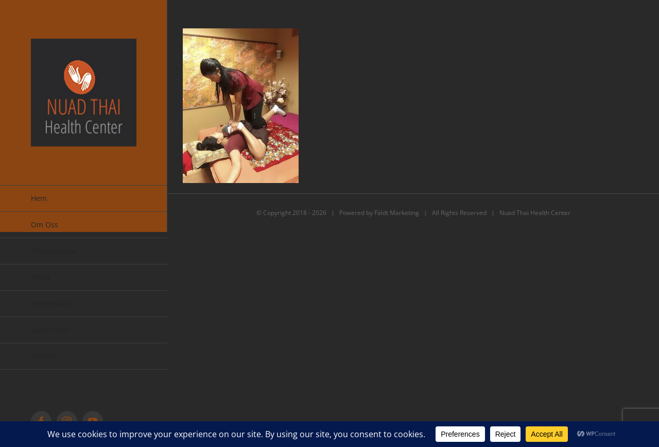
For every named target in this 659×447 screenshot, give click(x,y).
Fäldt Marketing (396, 212)
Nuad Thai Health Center (534, 212)
